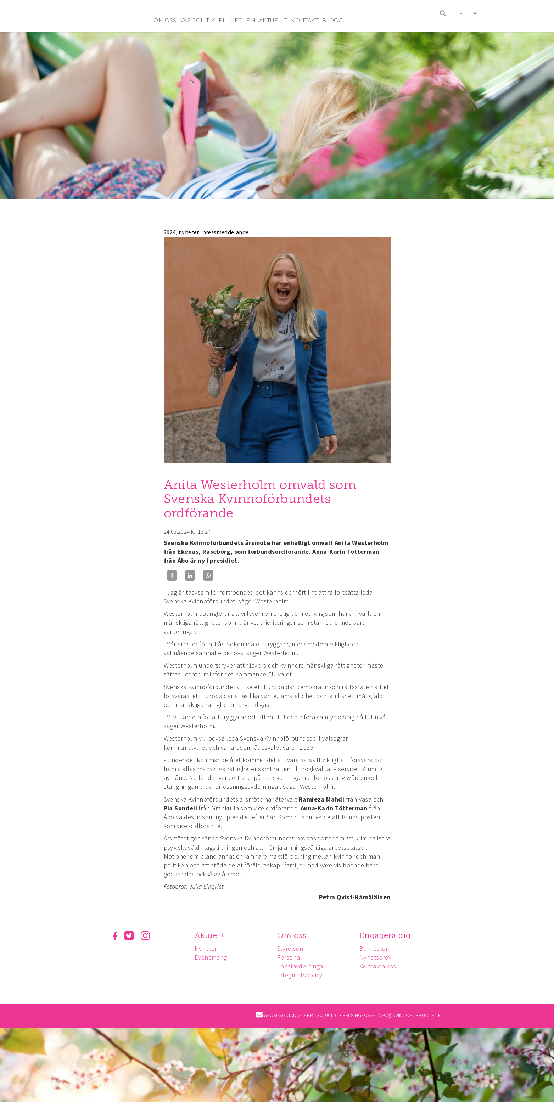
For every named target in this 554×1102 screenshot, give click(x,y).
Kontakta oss (381, 966)
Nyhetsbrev (378, 957)
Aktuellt (210, 935)
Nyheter (207, 948)
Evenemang (212, 957)
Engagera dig (388, 935)
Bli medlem (378, 948)
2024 (170, 232)
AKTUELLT (273, 20)
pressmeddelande (225, 232)
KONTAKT (305, 20)
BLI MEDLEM (237, 20)
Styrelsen (292, 948)
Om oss (293, 935)
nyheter (189, 232)
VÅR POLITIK (197, 20)
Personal (291, 957)
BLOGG (332, 20)
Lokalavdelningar (303, 966)
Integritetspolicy (302, 975)
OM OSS (164, 20)
